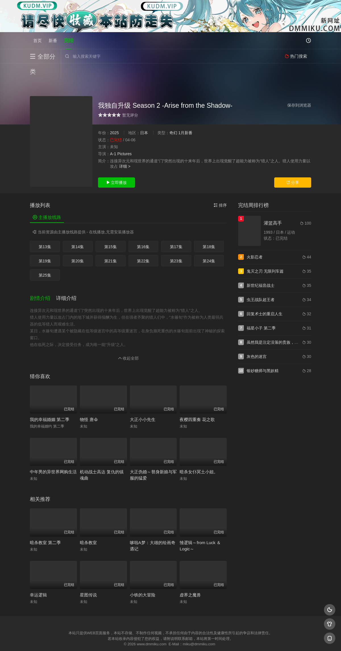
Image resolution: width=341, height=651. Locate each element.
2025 (114, 117)
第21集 (110, 245)
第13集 (45, 231)
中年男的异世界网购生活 (53, 456)
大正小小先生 (142, 403)
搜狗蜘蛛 (170, 640)
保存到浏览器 (299, 89)
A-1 (113, 138)
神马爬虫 (147, 640)
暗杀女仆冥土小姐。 (199, 456)
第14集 (77, 231)
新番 (53, 40)
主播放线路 (47, 201)
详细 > (124, 150)
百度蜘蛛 (124, 640)
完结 (69, 40)
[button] (43, 283)
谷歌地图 (216, 640)
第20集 (77, 245)
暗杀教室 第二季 (45, 526)
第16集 (143, 231)
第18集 (209, 231)
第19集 (45, 245)
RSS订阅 (101, 640)
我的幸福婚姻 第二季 (49, 403)
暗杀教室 (88, 526)
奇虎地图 (193, 640)
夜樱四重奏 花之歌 (197, 403)
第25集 (45, 259)
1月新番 (185, 117)
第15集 (110, 231)
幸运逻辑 (38, 579)
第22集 (143, 245)
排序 (220, 189)
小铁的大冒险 (142, 579)
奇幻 (173, 117)
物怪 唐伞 (89, 403)
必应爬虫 (239, 640)
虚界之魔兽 (190, 579)
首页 (37, 40)
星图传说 (88, 579)
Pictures (124, 138)
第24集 (209, 245)
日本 (144, 117)
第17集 (176, 231)
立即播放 (116, 167)
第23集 (176, 245)
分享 (292, 167)
